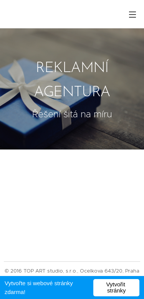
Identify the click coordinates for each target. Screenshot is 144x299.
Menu (132, 14)
